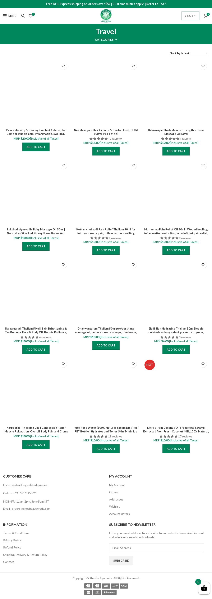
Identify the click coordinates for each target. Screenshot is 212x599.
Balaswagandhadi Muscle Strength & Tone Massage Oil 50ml (176, 131)
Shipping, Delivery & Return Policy (25, 554)
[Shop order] (189, 53)
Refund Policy (12, 547)
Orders (114, 492)
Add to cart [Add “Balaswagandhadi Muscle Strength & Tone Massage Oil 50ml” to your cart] (176, 151)
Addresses (116, 499)
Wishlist (114, 506)
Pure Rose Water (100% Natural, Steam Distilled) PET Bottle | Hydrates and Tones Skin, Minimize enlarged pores (106, 431)
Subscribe (121, 560)
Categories (104, 39)
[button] (98, 138)
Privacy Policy (12, 540)
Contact (8, 562)
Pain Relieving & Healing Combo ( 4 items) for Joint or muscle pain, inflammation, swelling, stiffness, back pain (36, 133)
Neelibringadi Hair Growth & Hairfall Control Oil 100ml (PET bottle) (106, 131)
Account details (119, 514)
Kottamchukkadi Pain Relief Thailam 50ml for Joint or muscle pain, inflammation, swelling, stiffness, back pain (105, 233)
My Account (117, 485)
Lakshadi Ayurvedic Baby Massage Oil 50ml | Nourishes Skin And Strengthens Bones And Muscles (36, 233)
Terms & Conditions (16, 533)
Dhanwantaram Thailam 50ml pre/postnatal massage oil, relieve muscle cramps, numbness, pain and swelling (106, 332)
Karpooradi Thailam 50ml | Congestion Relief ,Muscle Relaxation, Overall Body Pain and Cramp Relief (36, 431)
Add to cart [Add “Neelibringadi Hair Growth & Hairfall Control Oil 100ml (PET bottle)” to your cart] (106, 151)
